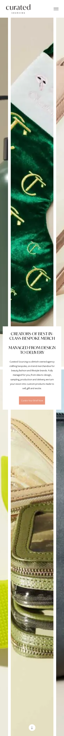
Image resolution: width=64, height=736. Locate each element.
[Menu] (56, 9)
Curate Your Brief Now (32, 400)
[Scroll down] (32, 727)
